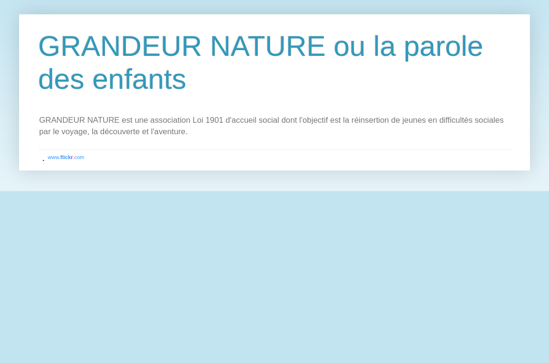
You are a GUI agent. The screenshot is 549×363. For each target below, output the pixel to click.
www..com (66, 157)
